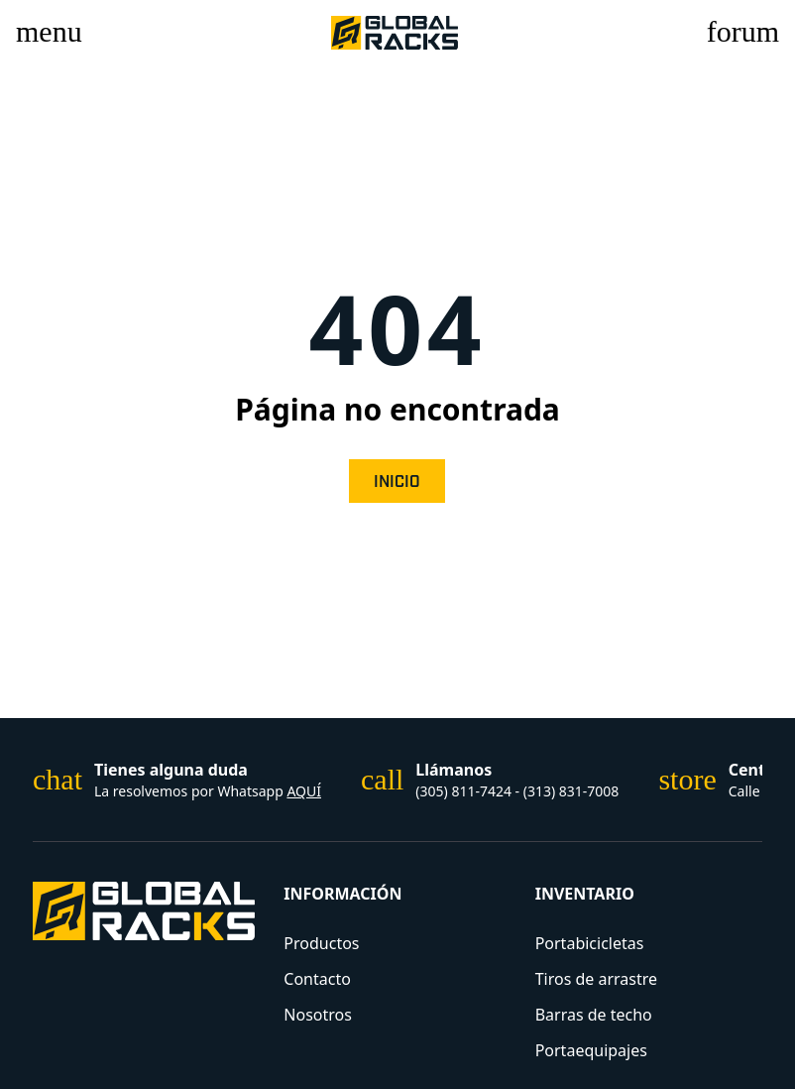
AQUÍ (303, 791)
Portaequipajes (591, 1050)
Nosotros (318, 1015)
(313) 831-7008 (571, 791)
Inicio (397, 482)
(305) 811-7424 (464, 791)
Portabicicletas (589, 943)
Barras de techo (593, 1015)
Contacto (317, 979)
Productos (321, 943)
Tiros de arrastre (596, 979)
